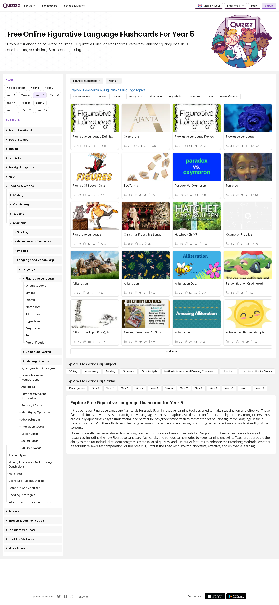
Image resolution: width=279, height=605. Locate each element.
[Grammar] (129, 371)
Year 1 (35, 88)
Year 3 (11, 95)
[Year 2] (110, 388)
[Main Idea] (228, 371)
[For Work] (29, 6)
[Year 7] (184, 388)
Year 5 (40, 95)
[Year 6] (169, 388)
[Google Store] (236, 596)
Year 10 (11, 110)
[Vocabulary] (91, 371)
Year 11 (26, 110)
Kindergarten (16, 88)
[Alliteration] (155, 96)
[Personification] (229, 96)
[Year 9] (213, 388)
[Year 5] (114, 81)
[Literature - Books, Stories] (257, 371)
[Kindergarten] (77, 388)
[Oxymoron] (195, 96)
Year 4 (25, 95)
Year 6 (54, 95)
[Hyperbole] (175, 96)
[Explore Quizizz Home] (11, 5)
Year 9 (40, 103)
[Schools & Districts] (74, 6)
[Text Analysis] (149, 371)
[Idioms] (118, 96)
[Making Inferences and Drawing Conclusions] (190, 371)
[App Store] (215, 596)
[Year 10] (229, 388)
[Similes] (103, 96)
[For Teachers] (49, 6)
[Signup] (269, 6)
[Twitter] (59, 596)
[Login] (254, 6)
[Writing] (73, 371)
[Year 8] (199, 388)
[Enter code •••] (235, 6)
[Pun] (211, 96)
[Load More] (171, 351)
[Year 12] (260, 388)
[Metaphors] (135, 96)
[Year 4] (139, 388)
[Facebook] (65, 596)
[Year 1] (95, 388)
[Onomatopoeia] (82, 96)
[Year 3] (124, 388)
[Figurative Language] (86, 81)
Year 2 (49, 88)
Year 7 (11, 103)
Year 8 (25, 103)
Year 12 (42, 110)
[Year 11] (244, 388)
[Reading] (111, 371)
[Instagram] (71, 596)
